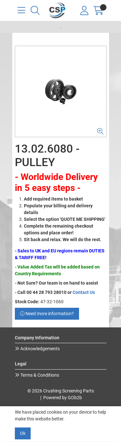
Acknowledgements (39, 348)
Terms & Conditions (39, 375)
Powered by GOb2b (62, 397)
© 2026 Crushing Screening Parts (60, 390)
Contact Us (84, 292)
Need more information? (47, 313)
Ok (22, 433)
